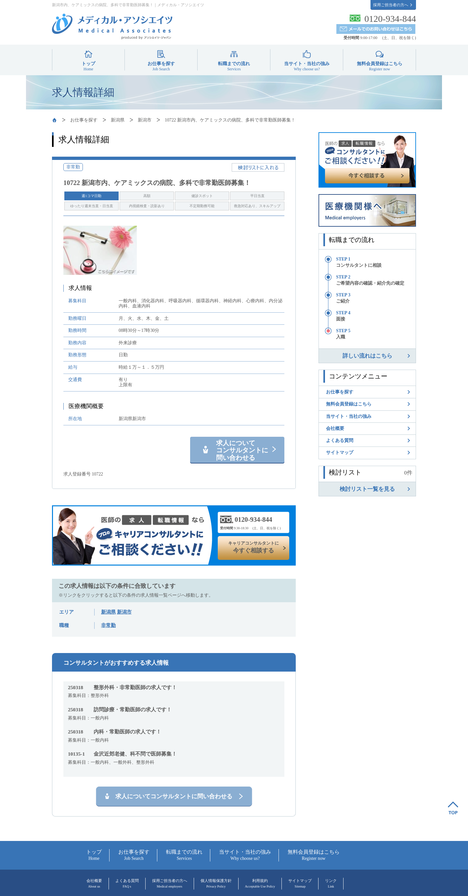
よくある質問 (339, 440)
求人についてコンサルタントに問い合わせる (173, 796)
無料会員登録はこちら (379, 66)
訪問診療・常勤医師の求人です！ (120, 709)
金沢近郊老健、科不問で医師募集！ (122, 754)
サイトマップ (339, 452)
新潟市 (144, 120)
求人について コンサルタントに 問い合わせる (242, 450)
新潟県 (117, 120)
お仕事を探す (161, 66)
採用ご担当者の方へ (390, 5)
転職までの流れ (234, 66)
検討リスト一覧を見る (367, 489)
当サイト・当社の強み (307, 66)
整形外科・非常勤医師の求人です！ (122, 687)
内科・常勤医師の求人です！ (114, 731)
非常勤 (108, 625)
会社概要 (335, 428)
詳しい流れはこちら (367, 356)
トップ (88, 66)
